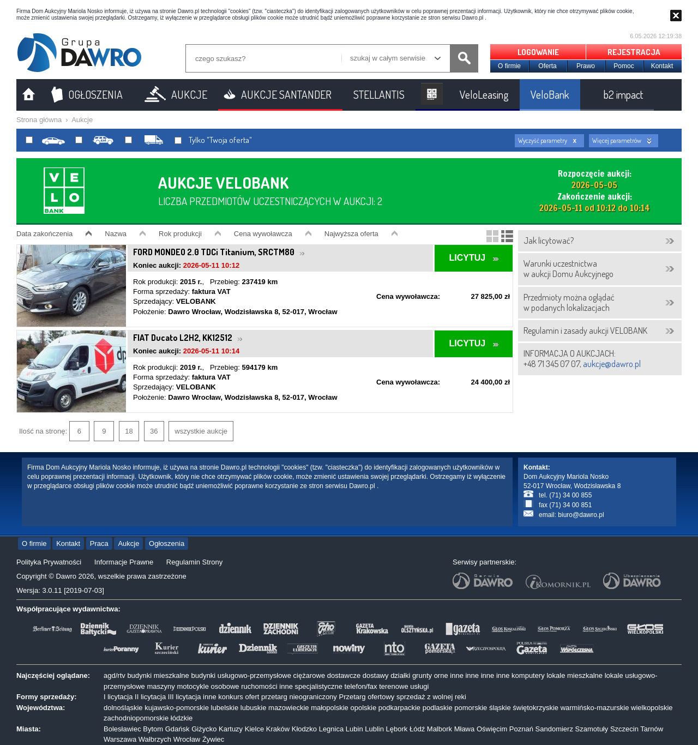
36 (154, 431)
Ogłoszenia (166, 543)
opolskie (363, 708)
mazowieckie (288, 708)
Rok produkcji (180, 233)
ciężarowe (309, 675)
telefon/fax (361, 686)
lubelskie (225, 708)
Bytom (153, 729)
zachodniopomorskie (136, 718)
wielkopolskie (652, 708)
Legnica (331, 729)
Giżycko (203, 729)
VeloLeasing (484, 94)
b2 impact (623, 94)
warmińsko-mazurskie (595, 708)
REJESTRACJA (633, 52)
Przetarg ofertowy (366, 697)
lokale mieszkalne (574, 675)
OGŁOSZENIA (95, 94)
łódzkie (181, 718)
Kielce (254, 729)
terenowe (393, 686)
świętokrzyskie (535, 708)
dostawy (376, 675)
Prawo (585, 66)
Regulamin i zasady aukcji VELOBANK (585, 330)
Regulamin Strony (194, 562)
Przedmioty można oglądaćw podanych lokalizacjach (569, 302)
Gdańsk (177, 729)
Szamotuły (592, 729)
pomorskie (470, 708)
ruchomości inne (267, 686)
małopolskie (329, 708)
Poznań (521, 729)
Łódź (417, 729)
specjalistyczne (318, 686)
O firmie (509, 66)
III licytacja (184, 697)
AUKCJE (189, 94)
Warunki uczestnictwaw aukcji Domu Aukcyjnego (568, 268)
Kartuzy (231, 729)
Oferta (547, 66)
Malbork (439, 729)
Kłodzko (304, 729)
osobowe (225, 686)
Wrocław (187, 739)
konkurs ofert (238, 697)
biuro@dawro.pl (581, 515)
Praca (99, 543)
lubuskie (253, 708)
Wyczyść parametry (542, 140)
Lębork (397, 729)
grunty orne (430, 675)
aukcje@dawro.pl (612, 363)
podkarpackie (399, 708)
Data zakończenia (44, 233)
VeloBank (550, 94)
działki (400, 675)
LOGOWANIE (538, 52)
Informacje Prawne (123, 562)
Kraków (278, 729)
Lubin (354, 729)
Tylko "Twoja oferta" (213, 140)
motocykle (193, 686)
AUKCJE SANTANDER (286, 94)
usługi (419, 686)
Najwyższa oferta (351, 233)
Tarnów (651, 729)
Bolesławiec (122, 729)
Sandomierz (554, 729)
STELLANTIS (379, 94)
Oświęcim (492, 729)
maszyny (160, 686)
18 (129, 431)
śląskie (500, 708)
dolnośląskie (123, 708)
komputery (528, 675)
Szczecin (624, 729)
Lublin (374, 729)
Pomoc (623, 66)
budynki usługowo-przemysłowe (241, 675)
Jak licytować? (549, 240)
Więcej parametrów (616, 140)
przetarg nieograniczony (299, 697)
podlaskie (438, 708)
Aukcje (82, 120)
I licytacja (118, 697)
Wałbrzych (155, 739)
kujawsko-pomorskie (177, 708)
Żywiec (213, 739)
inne (457, 675)
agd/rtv (114, 675)
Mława (464, 729)
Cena (263, 233)
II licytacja (150, 697)
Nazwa (116, 233)
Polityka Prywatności (48, 562)
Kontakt (662, 66)
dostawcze (343, 675)
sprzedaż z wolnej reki (431, 697)
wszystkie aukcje (200, 431)
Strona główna (39, 120)
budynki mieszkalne (158, 675)
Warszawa (120, 739)
